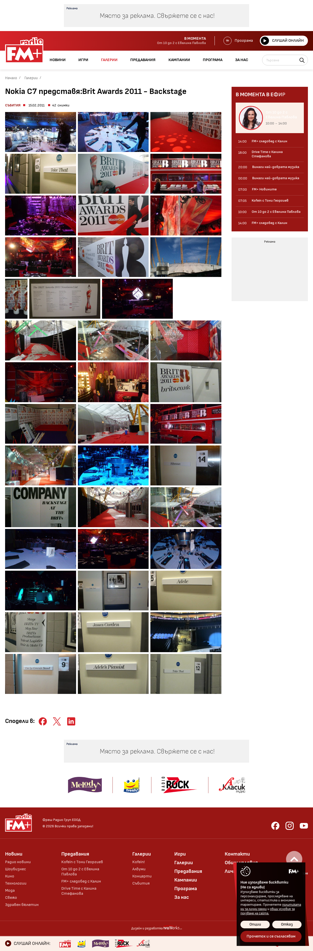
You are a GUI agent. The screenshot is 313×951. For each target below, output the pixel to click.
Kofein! (138, 862)
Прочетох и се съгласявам (271, 936)
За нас (181, 897)
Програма (238, 41)
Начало (11, 78)
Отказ (287, 924)
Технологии (15, 883)
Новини (13, 854)
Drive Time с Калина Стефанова (78, 891)
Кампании (185, 880)
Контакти (237, 854)
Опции (255, 924)
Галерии (31, 78)
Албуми (139, 869)
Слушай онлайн (282, 41)
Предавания (75, 854)
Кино (9, 876)
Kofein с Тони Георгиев (82, 862)
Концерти (142, 876)
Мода (10, 890)
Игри (180, 854)
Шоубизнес (15, 869)
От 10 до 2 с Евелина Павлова (80, 872)
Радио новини (18, 862)
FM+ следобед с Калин (81, 881)
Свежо (11, 897)
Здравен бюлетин (22, 904)
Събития (13, 105)
